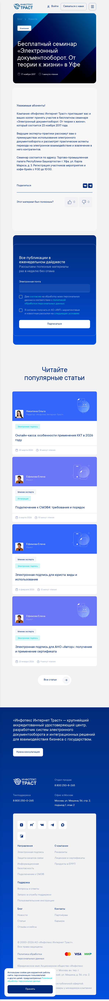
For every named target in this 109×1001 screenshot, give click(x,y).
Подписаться (54, 324)
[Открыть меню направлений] (92, 6)
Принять (30, 989)
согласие (35, 297)
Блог (19, 19)
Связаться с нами (73, 6)
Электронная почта (30, 282)
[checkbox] (20, 297)
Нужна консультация (28, 753)
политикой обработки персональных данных (53, 304)
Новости (33, 19)
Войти (54, 6)
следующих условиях (68, 314)
